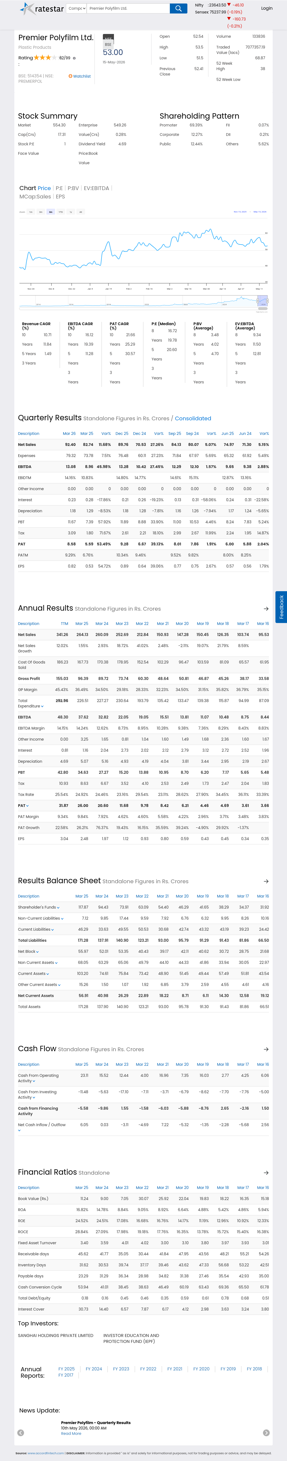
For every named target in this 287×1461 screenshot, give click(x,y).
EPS (60, 196)
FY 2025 (67, 1369)
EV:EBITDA (96, 188)
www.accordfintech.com (46, 1453)
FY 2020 (201, 1369)
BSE (108, 44)
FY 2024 (94, 1369)
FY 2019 (228, 1369)
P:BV (73, 188)
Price (44, 188)
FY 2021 (174, 1369)
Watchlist (82, 76)
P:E (59, 188)
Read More (71, 1433)
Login (267, 8)
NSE (108, 39)
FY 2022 (148, 1369)
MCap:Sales (35, 196)
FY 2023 (121, 1369)
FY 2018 (254, 1369)
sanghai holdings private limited (55, 1335)
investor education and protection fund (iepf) (131, 1338)
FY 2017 (66, 1375)
